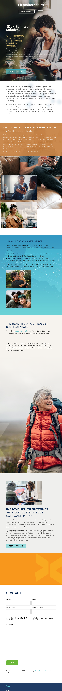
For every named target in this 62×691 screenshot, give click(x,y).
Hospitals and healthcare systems (20, 254)
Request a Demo (26, 11)
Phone (34, 599)
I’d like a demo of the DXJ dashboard (18, 619)
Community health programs (18, 258)
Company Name (37, 608)
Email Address (11, 608)
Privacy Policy (39, 671)
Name (8, 599)
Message (9, 624)
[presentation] (19, 655)
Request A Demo (16, 71)
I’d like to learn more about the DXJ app (43, 619)
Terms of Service (49, 671)
